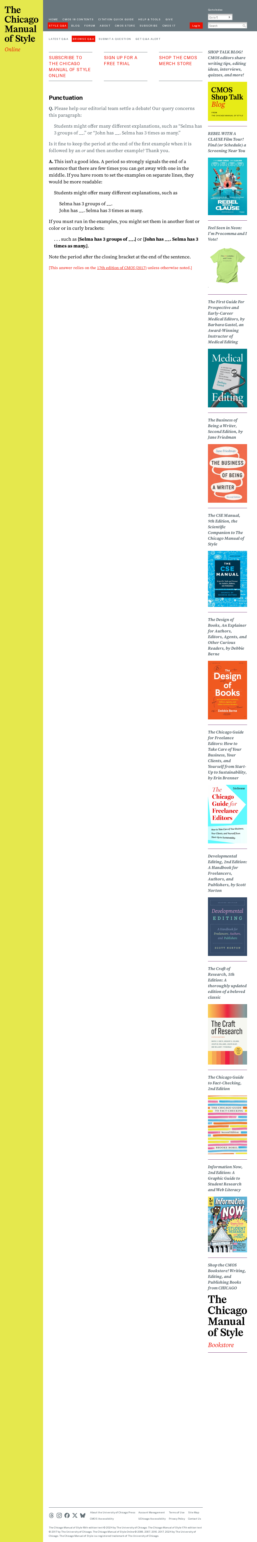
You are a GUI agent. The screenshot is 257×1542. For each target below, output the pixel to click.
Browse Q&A (83, 38)
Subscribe (149, 25)
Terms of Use (176, 1512)
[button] (229, 17)
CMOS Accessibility (102, 1518)
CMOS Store (125, 25)
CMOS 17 (169, 25)
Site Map (193, 1512)
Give (169, 19)
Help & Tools (149, 19)
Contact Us (194, 1518)
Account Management (151, 1512)
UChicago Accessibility (152, 1518)
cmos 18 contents (78, 19)
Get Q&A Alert (147, 38)
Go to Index (215, 9)
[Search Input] (227, 25)
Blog (75, 25)
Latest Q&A (58, 38)
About (105, 25)
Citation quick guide (116, 19)
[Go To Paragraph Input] (220, 17)
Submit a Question (115, 38)
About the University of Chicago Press (112, 1512)
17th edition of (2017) (122, 267)
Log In (196, 25)
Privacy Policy (177, 1518)
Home (53, 19)
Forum (89, 25)
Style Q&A (58, 25)
